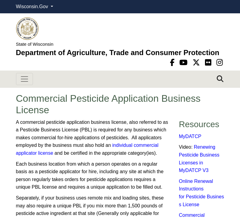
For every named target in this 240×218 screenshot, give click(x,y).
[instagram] (219, 62)
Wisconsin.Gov (33, 6)
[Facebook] (173, 62)
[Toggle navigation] (24, 79)
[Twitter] (197, 62)
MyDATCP (190, 136)
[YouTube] (184, 62)
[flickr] (209, 62)
